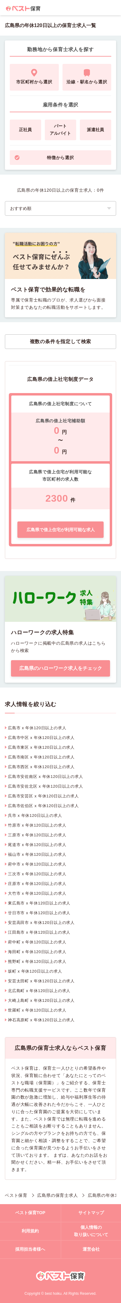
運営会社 (91, 1249)
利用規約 (30, 1230)
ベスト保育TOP (30, 1212)
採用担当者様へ (30, 1249)
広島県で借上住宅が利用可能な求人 (61, 529)
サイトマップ (91, 1212)
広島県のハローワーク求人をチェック (60, 668)
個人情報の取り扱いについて (91, 1231)
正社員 (25, 129)
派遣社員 (95, 129)
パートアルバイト (60, 130)
